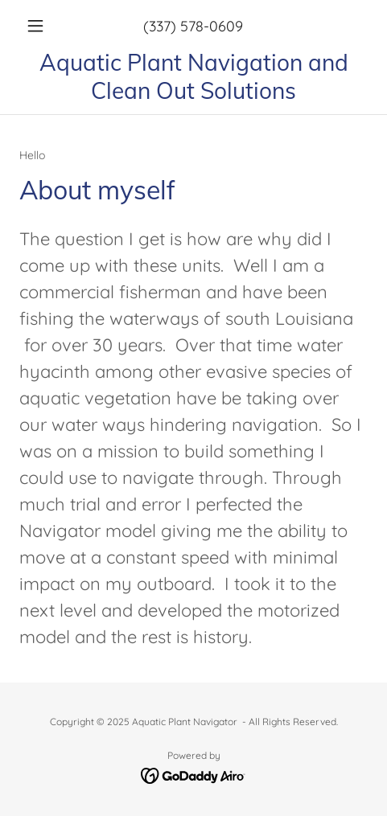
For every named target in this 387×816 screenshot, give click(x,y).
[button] (45, 26)
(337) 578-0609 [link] (193, 26)
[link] (193, 76)
